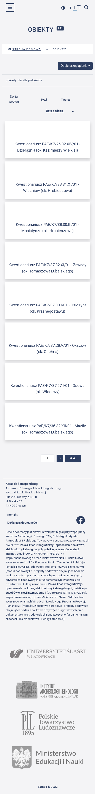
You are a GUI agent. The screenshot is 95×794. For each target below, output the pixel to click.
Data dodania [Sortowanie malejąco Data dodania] (58, 110)
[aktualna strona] (47, 458)
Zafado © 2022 (48, 786)
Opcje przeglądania (74, 66)
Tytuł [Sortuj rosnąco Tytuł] (47, 98)
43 (75, 458)
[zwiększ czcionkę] (79, 7)
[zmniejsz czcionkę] (70, 8)
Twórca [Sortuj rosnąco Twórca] (69, 98)
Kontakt (12, 514)
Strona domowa (24, 49)
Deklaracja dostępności (22, 522)
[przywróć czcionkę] (75, 8)
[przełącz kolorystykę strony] (63, 7)
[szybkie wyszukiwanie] (86, 7)
